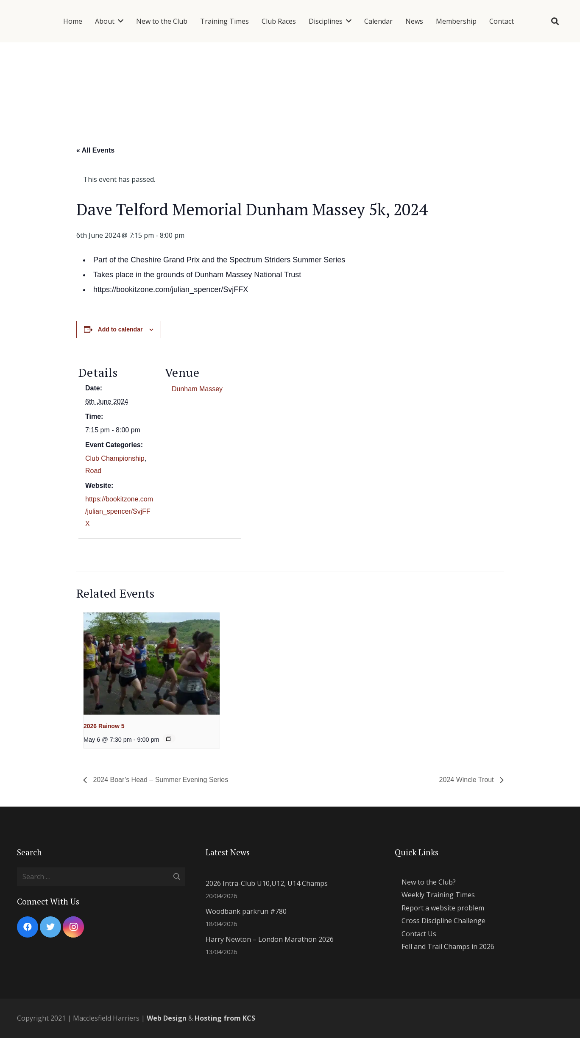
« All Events (95, 150)
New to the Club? (429, 882)
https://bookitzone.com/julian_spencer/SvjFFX (119, 511)
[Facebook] (27, 927)
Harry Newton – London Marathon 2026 (270, 939)
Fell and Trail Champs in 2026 (448, 946)
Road (93, 470)
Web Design (167, 1018)
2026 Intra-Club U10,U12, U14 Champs (267, 883)
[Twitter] (50, 927)
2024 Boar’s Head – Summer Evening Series (159, 779)
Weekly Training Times (438, 894)
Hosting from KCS (225, 1018)
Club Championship (115, 458)
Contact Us (419, 933)
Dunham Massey (197, 388)
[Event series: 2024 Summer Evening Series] (169, 738)
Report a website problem (443, 908)
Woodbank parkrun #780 (246, 911)
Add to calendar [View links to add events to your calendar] (120, 329)
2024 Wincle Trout (467, 779)
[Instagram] (73, 927)
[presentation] (152, 663)
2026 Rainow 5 (104, 726)
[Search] (555, 21)
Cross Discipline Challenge (443, 920)
